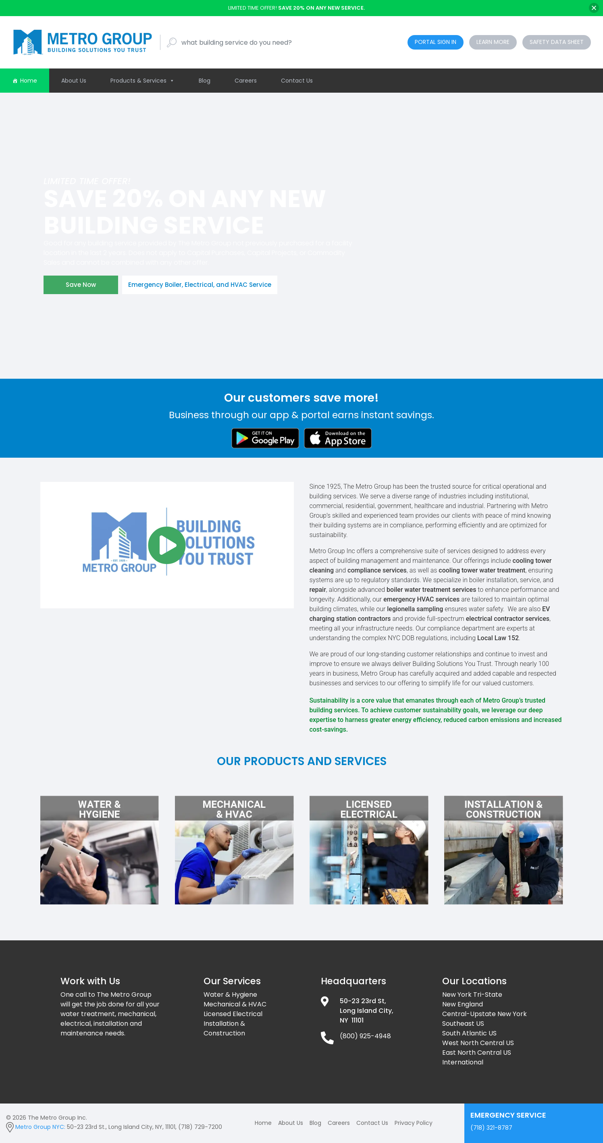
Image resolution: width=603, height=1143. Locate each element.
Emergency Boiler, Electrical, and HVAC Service (199, 284)
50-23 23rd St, (363, 1001)
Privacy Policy (413, 1123)
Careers (246, 81)
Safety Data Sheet (557, 42)
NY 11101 (352, 1020)
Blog (204, 81)
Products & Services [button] (142, 80)
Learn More (492, 42)
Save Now (81, 284)
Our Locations (474, 981)
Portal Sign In (435, 42)
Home (28, 81)
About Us (73, 81)
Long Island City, (366, 1010)
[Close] (594, 8)
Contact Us (297, 81)
